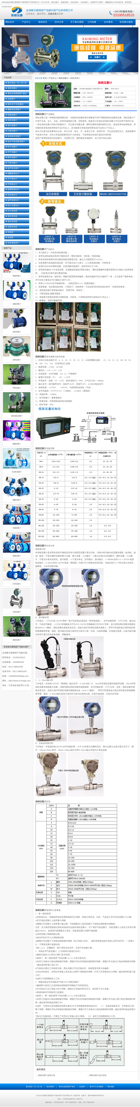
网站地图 (110, 1087)
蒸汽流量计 (12, 125)
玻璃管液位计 (13, 189)
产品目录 (7, 77)
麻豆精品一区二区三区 (17, 83)
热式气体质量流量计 (16, 141)
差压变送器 (12, 216)
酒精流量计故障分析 (46, 1075)
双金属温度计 (13, 243)
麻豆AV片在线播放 (16, 104)
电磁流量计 (12, 115)
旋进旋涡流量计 (14, 136)
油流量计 (11, 99)
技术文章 (59, 22)
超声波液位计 (13, 200)
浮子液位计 (12, 179)
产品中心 (26, 22)
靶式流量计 (12, 157)
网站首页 (9, 22)
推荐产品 (7, 248)
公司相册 (92, 22)
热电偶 (10, 232)
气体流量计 (12, 163)
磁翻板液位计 (13, 173)
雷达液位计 (12, 195)
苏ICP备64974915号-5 (96, 1095)
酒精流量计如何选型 (98, 1075)
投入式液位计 (13, 205)
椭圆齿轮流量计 (14, 109)
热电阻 (10, 237)
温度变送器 (12, 227)
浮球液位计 (12, 184)
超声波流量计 (13, 168)
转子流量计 (12, 147)
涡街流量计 (12, 120)
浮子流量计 (12, 152)
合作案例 (108, 22)
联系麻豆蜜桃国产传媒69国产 (16, 647)
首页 (45, 78)
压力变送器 (12, 211)
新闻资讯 (42, 22)
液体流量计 (12, 88)
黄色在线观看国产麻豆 (17, 93)
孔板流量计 (12, 131)
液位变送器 (12, 221)
